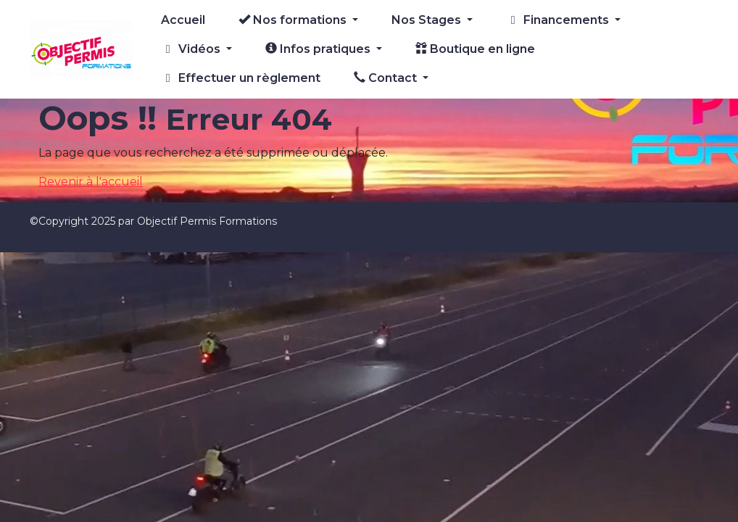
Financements (559, 20)
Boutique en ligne (475, 49)
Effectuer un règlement (240, 78)
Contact (387, 78)
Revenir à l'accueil (90, 181)
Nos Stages (427, 20)
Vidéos (192, 49)
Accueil (183, 20)
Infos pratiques (319, 49)
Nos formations (294, 20)
